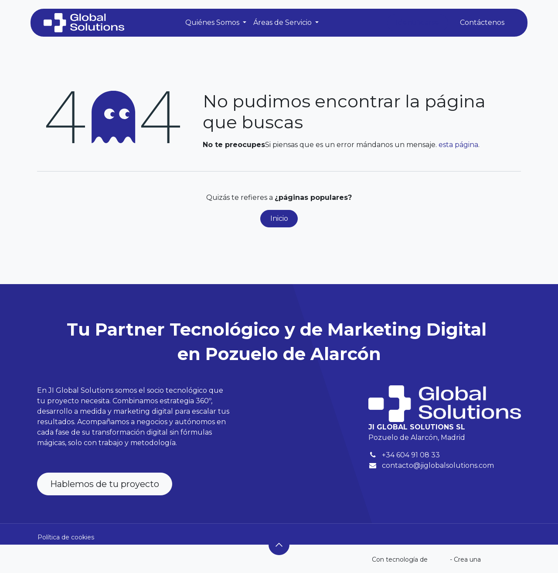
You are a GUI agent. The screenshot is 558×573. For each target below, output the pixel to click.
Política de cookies (65, 537)
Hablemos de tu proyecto (104, 484)
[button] (279, 544)
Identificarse (417, 22)
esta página (458, 145)
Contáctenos (482, 22)
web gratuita (502, 559)
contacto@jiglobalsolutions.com (438, 465)
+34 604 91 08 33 (411, 455)
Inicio (279, 218)
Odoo (439, 559)
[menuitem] (216, 22)
